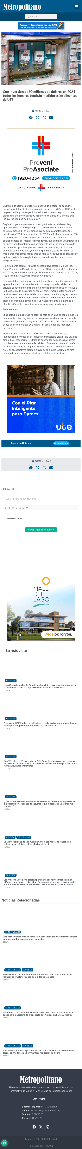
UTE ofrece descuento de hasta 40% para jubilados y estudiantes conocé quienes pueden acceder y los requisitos (40, 937)
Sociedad (10, 680)
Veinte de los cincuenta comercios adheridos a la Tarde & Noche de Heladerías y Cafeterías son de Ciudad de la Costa (37, 975)
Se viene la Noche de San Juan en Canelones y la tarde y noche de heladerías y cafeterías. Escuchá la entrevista (37, 842)
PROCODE (48, 1146)
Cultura (10, 837)
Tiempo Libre (23, 837)
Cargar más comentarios (41, 530)
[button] (76, 6)
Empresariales (12, 932)
